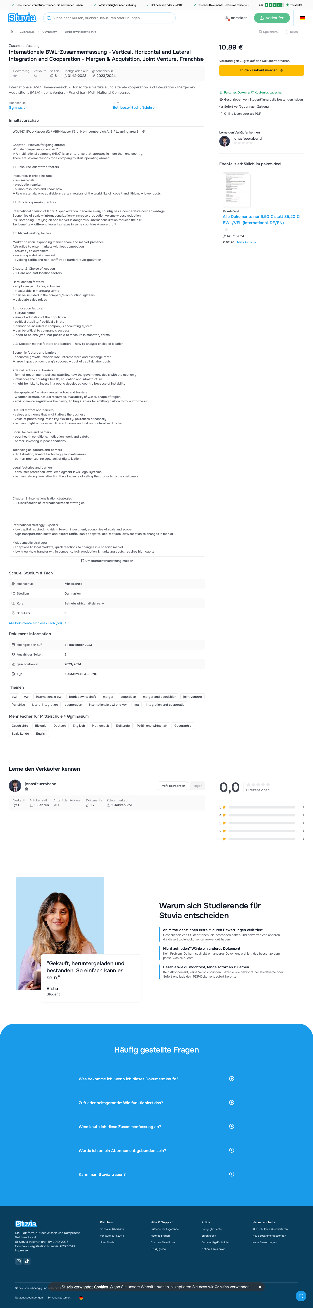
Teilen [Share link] (291, 32)
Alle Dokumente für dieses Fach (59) (38, 622)
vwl (26, 695)
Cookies (101, 1287)
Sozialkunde (20, 732)
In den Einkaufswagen (261, 70)
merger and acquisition (159, 695)
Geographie (182, 724)
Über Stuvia (107, 1240)
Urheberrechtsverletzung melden (107, 560)
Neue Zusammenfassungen (269, 1234)
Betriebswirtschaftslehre (80, 32)
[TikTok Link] (27, 1259)
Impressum (22, 1249)
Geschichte (20, 724)
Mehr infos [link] (246, 242)
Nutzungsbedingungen (29, 1296)
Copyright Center (212, 1227)
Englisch (79, 724)
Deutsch (59, 724)
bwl (14, 695)
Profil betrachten (173, 784)
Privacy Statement (59, 1296)
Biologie (40, 724)
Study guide (158, 1247)
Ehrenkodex (209, 1234)
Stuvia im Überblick (112, 1227)
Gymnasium (27, 32)
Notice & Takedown (213, 1247)
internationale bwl (49, 695)
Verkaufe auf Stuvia (112, 1234)
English (41, 732)
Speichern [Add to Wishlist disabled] (268, 32)
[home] (22, 17)
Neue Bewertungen (264, 1240)
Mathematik (100, 724)
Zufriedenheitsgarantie (165, 1227)
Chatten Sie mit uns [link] (163, 1240)
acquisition (128, 695)
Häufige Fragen (160, 1234)
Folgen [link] (197, 784)
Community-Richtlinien (216, 1240)
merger (108, 695)
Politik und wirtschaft (152, 724)
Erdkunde (123, 724)
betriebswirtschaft (82, 695)
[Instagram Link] (18, 1259)
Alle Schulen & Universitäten (270, 1227)
